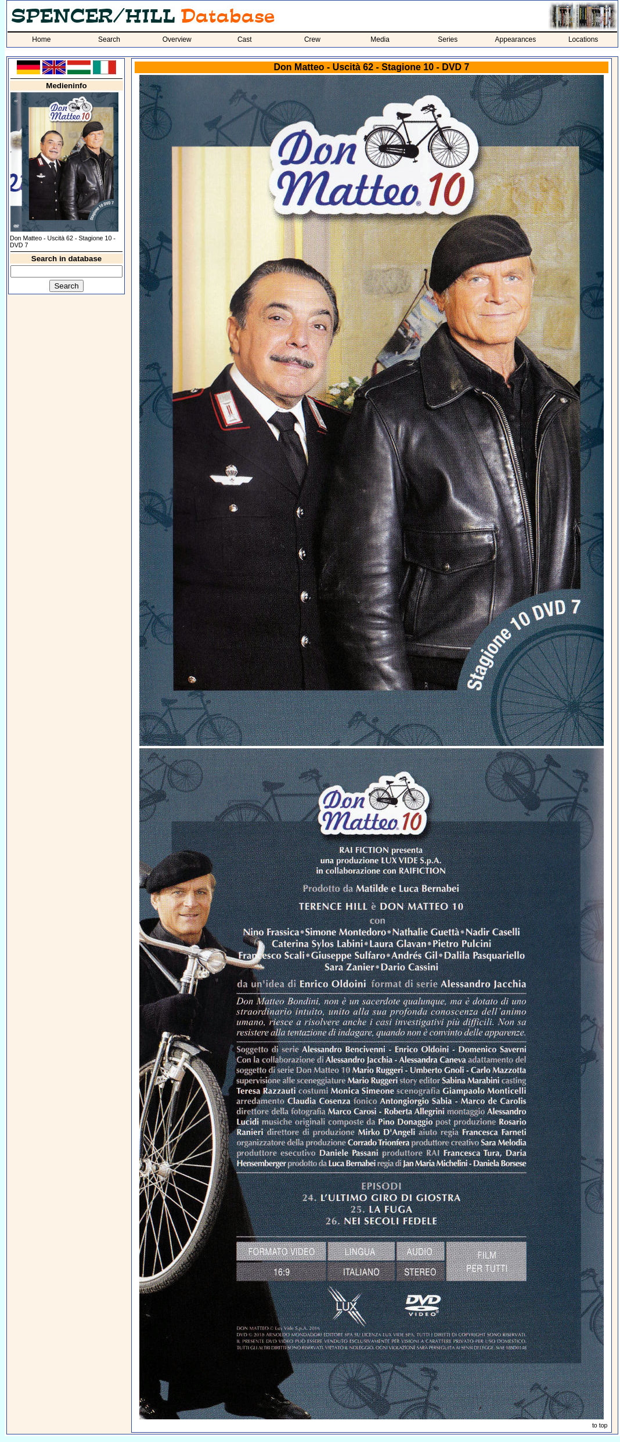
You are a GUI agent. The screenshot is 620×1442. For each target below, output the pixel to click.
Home (41, 39)
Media (380, 39)
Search (109, 39)
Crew (312, 39)
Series (447, 39)
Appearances (515, 39)
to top (600, 1425)
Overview (177, 39)
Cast (244, 39)
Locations (583, 39)
